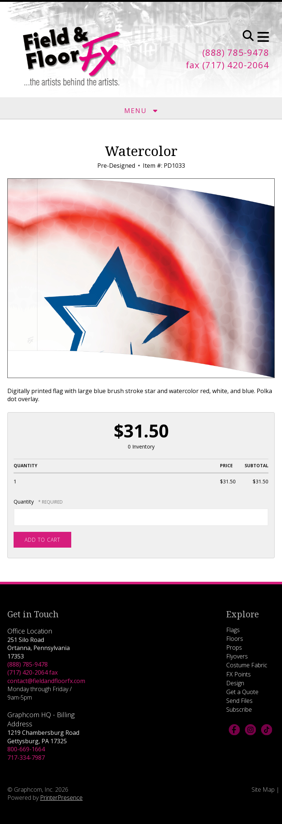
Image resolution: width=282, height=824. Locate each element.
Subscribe (239, 709)
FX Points (238, 674)
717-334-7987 (26, 758)
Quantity (24, 501)
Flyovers (237, 656)
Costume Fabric (246, 665)
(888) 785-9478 (27, 664)
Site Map (263, 789)
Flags (233, 630)
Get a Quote (242, 692)
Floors (234, 639)
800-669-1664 (26, 749)
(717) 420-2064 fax (32, 672)
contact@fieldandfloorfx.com (46, 681)
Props (234, 647)
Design (235, 683)
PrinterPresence (61, 798)
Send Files (239, 701)
